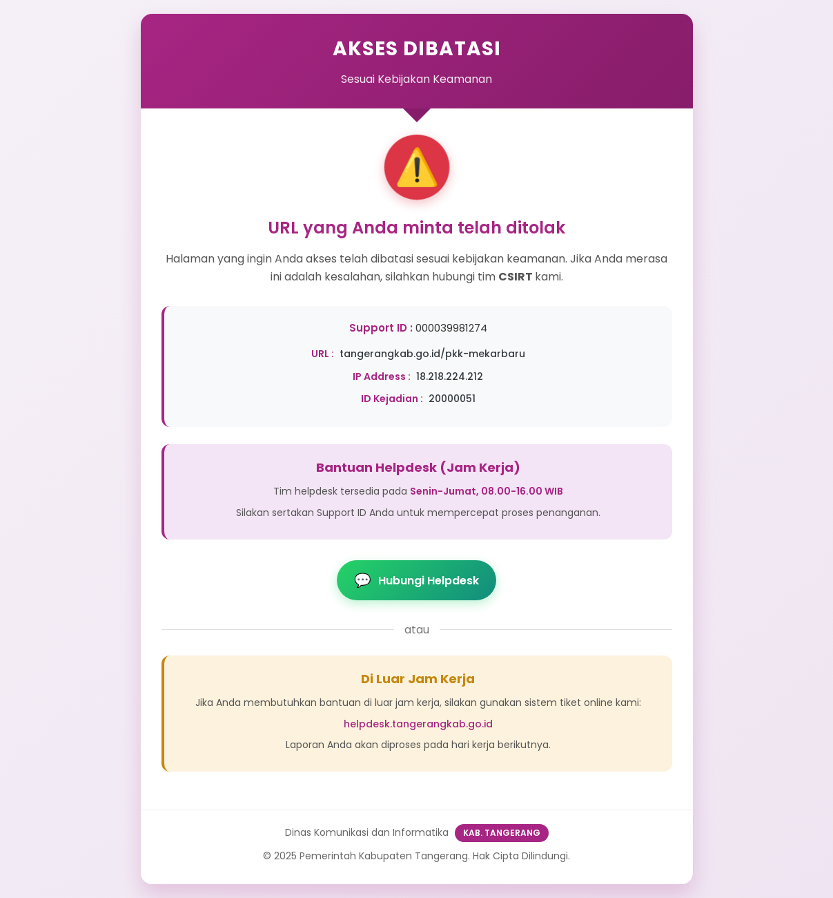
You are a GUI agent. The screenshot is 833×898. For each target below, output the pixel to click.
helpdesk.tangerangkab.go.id (418, 724)
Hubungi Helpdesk (416, 580)
